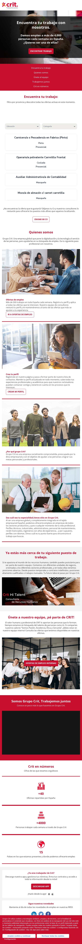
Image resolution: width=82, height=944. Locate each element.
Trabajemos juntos (41, 82)
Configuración (10, 939)
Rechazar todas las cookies (53, 936)
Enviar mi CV (41, 219)
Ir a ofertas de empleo (20, 314)
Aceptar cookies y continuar (19, 936)
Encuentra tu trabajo (41, 68)
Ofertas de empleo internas (41, 663)
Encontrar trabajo (41, 51)
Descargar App (41, 886)
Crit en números (41, 86)
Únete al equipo (41, 77)
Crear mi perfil (16, 391)
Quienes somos (41, 72)
